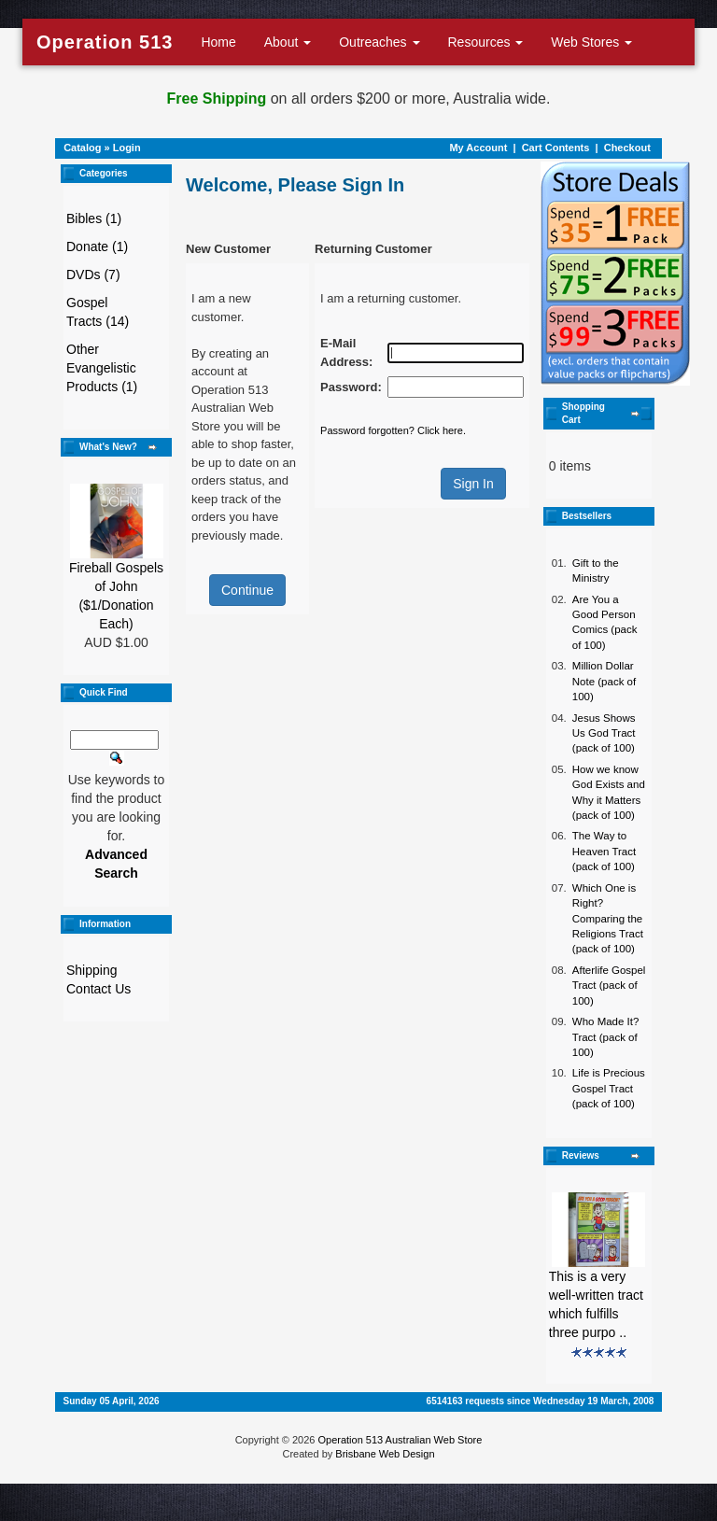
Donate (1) (97, 246)
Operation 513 (104, 42)
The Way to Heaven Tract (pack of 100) (604, 851)
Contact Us (98, 988)
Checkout (627, 147)
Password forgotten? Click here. (393, 430)
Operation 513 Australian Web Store (399, 1439)
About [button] (287, 42)
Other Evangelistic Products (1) (101, 368)
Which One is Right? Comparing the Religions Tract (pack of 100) (607, 918)
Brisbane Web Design (384, 1453)
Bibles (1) (93, 218)
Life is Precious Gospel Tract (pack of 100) (608, 1088)
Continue (247, 590)
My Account (478, 147)
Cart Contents (556, 147)
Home (218, 42)
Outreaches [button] (379, 42)
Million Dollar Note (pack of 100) (604, 681)
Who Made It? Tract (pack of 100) (606, 1037)
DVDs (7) (93, 274)
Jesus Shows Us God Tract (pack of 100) (604, 733)
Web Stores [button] (591, 42)
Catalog (82, 147)
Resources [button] (486, 42)
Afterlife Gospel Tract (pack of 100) (609, 986)
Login (127, 147)
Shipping (92, 970)
